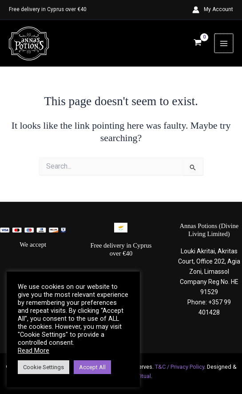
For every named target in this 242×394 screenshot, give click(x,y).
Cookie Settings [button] (43, 367)
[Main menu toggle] (224, 43)
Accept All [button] (92, 367)
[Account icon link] (212, 9)
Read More (33, 351)
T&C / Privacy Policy (179, 366)
